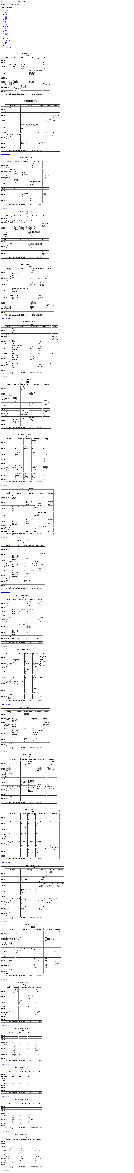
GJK (6, 18)
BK (6, 16)
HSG (6, 33)
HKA (6, 26)
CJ (5, 23)
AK (6, 45)
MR (6, 14)
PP (5, 31)
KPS (6, 36)
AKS (6, 11)
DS (5, 28)
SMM (6, 35)
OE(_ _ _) (8, 47)
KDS (6, 24)
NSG (6, 12)
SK (5, 30)
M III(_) (7, 40)
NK (6, 19)
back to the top (5, 98)
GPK (6, 21)
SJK (6, 42)
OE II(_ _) (8, 43)
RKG (6, 38)
